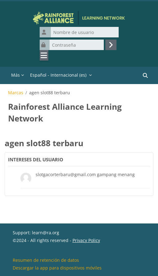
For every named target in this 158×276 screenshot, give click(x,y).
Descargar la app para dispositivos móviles (57, 268)
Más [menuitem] (15, 75)
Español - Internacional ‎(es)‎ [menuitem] (58, 75)
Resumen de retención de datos (46, 260)
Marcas (15, 93)
